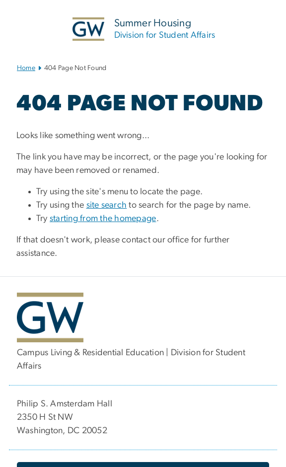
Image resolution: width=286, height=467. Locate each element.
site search (106, 205)
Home (26, 68)
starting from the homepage (103, 218)
